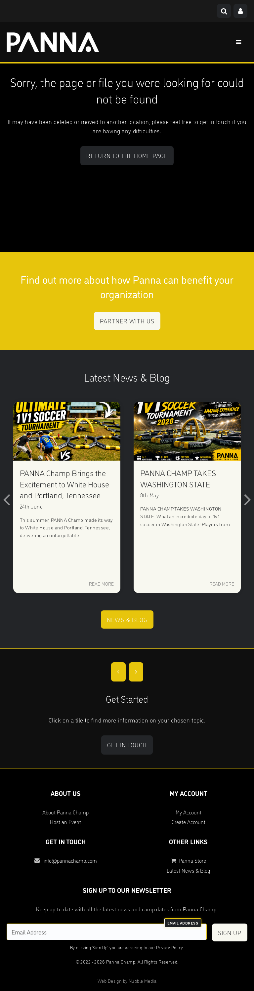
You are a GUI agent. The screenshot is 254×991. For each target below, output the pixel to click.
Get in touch (127, 745)
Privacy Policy (169, 947)
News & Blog (127, 619)
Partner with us (127, 321)
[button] (6, 499)
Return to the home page (127, 155)
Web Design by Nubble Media (127, 980)
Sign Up (229, 932)
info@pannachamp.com (65, 860)
